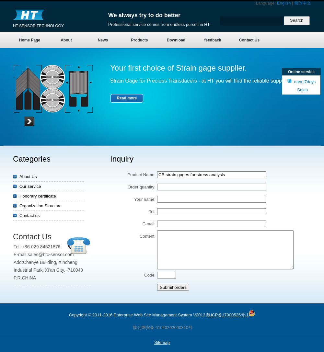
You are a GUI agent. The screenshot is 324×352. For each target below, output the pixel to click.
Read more (127, 98)
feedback (212, 40)
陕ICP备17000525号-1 (227, 314)
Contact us (29, 215)
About (66, 40)
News (103, 40)
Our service (30, 186)
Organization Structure (40, 205)
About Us (28, 176)
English (284, 3)
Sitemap (162, 342)
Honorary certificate (37, 196)
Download (176, 40)
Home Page (29, 40)
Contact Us (249, 40)
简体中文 (302, 3)
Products (139, 40)
